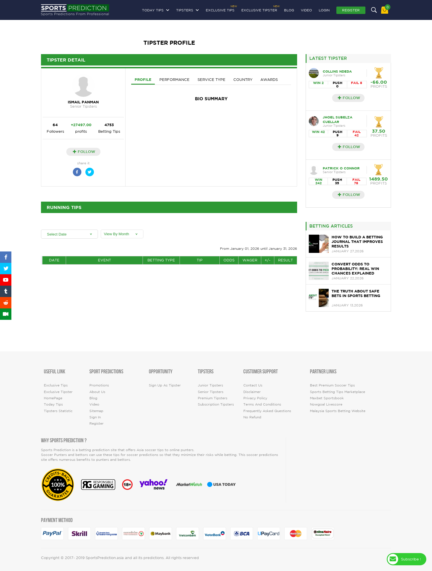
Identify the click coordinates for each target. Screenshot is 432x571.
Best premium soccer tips (332, 385)
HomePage (53, 398)
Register (351, 10)
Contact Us (252, 385)
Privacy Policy (255, 398)
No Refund (252, 417)
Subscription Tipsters (216, 404)
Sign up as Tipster (165, 385)
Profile (143, 79)
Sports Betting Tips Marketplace (337, 392)
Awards (269, 79)
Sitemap (96, 411)
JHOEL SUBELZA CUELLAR (337, 119)
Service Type (211, 79)
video (306, 10)
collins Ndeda (337, 71)
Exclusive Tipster (259, 9)
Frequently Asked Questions (267, 411)
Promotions (99, 385)
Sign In (95, 417)
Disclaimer (252, 392)
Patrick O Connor (341, 168)
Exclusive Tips (220, 9)
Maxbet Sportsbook (327, 398)
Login (324, 10)
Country (242, 79)
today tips (53, 404)
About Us (97, 392)
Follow (84, 152)
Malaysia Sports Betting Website (337, 411)
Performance (174, 79)
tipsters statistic (58, 411)
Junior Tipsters (210, 385)
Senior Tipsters (210, 392)
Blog (289, 10)
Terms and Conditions (262, 404)
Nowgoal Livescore (326, 404)
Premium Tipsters (212, 398)
